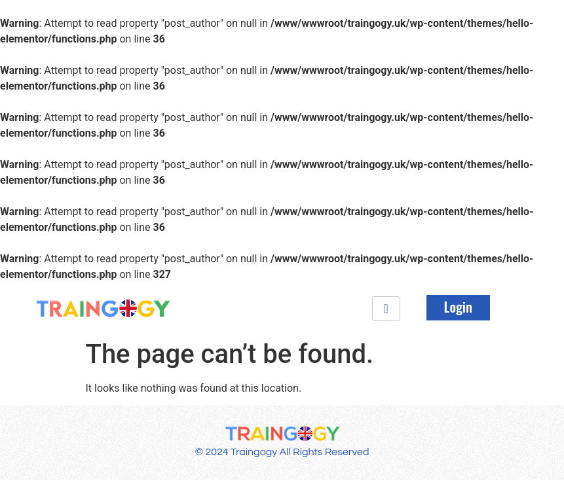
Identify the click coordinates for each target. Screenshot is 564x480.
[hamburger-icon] (386, 308)
